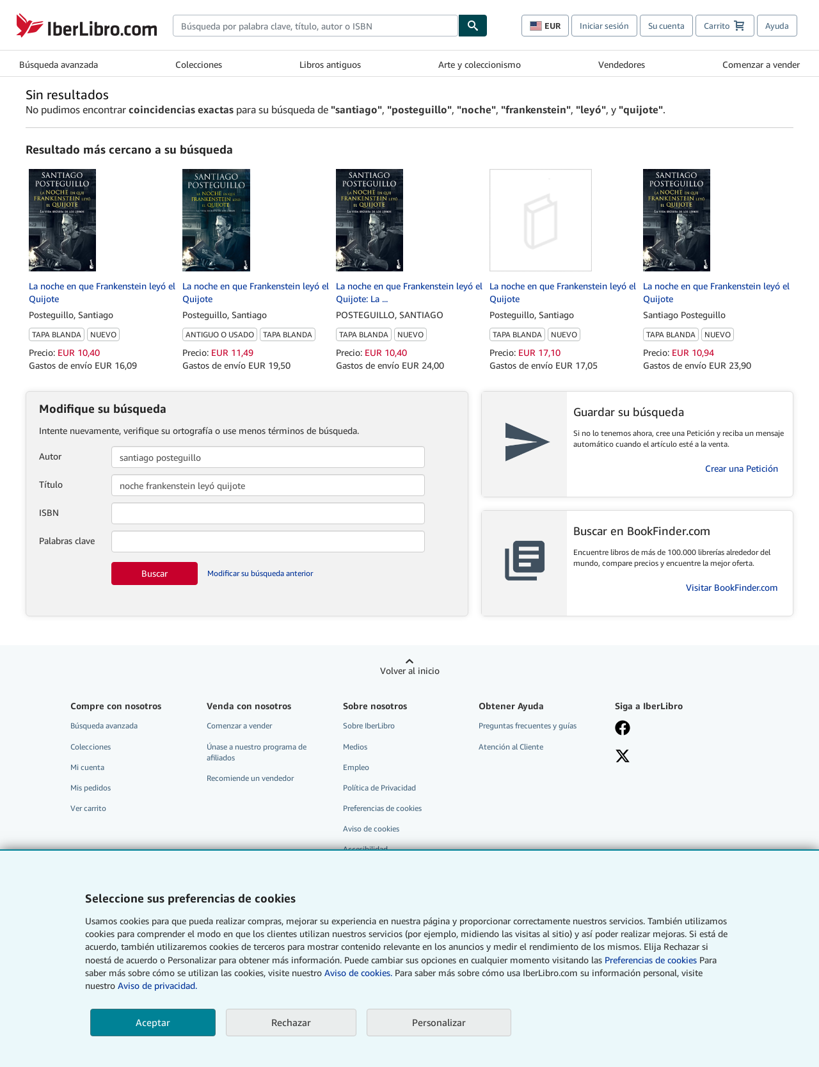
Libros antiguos (330, 64)
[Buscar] (473, 25)
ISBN (49, 512)
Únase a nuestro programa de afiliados (256, 752)
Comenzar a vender (761, 64)
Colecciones (198, 64)
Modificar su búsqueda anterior (260, 573)
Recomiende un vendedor (250, 778)
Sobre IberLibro (369, 725)
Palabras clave (67, 540)
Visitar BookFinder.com (732, 587)
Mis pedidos (90, 787)
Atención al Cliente (511, 746)
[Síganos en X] (674, 757)
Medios (355, 746)
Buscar (154, 573)
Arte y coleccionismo (479, 64)
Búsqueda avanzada (58, 64)
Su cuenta (666, 25)
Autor (50, 456)
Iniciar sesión (604, 25)
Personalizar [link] (439, 1022)
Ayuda (777, 25)
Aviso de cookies (371, 828)
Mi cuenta (87, 767)
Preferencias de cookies (651, 959)
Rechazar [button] (291, 1022)
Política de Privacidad (379, 787)
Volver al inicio (410, 670)
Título (51, 484)
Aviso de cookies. (358, 972)
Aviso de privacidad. (157, 985)
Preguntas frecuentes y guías (527, 725)
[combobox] (315, 25)
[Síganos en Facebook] (674, 729)
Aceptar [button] (153, 1022)
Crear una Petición (741, 468)
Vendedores (621, 64)
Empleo (356, 767)
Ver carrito (88, 808)
